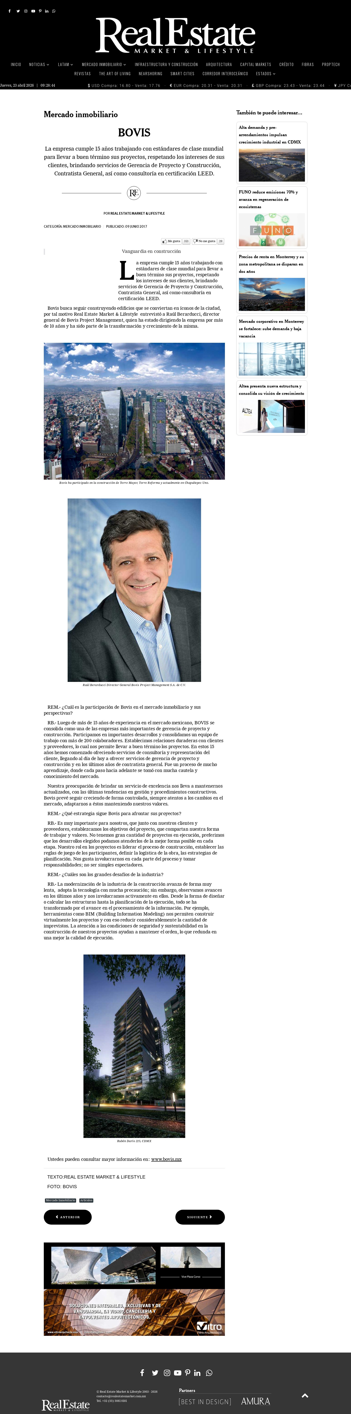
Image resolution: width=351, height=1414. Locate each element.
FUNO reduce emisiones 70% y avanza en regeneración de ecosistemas (268, 189)
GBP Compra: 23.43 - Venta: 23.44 (288, 75)
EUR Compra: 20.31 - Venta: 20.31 (206, 75)
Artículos (86, 1190)
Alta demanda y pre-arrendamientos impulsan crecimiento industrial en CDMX (270, 124)
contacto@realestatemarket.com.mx (121, 1386)
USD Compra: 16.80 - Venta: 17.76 (124, 75)
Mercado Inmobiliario (60, 1190)
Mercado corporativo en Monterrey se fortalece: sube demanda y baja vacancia (271, 318)
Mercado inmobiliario (82, 216)
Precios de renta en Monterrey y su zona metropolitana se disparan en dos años (271, 254)
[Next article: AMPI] (200, 1206)
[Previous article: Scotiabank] (68, 1206)
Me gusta (174, 231)
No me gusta (207, 231)
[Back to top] (305, 1386)
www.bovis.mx (166, 1149)
